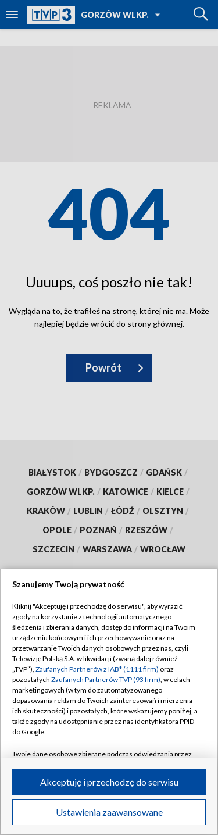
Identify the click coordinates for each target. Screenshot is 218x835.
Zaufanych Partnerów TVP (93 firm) (105, 679)
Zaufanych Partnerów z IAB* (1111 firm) (97, 669)
